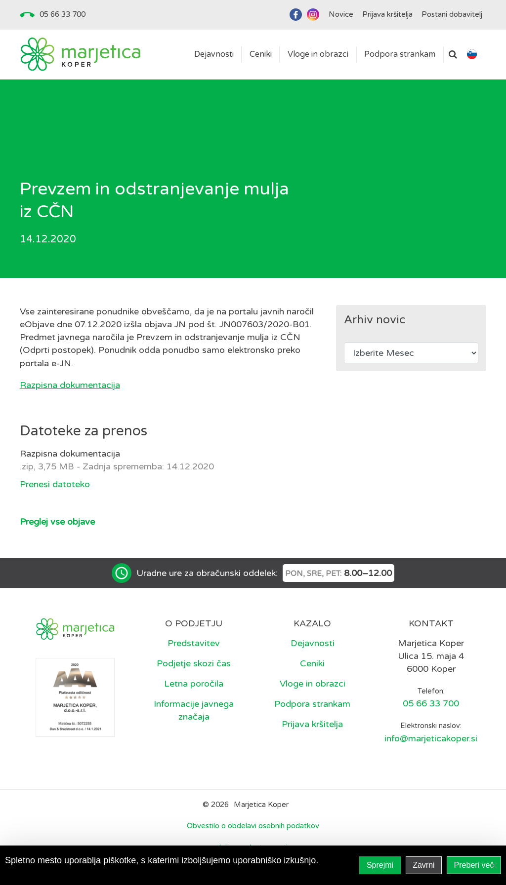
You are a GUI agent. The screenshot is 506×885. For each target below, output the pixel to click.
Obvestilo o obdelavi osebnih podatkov (253, 825)
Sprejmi (380, 865)
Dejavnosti (313, 643)
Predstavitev (194, 643)
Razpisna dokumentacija (70, 385)
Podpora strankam (312, 703)
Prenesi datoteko (55, 484)
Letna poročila (193, 683)
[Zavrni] (494, 865)
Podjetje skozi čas (194, 663)
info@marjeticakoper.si (430, 738)
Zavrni (423, 865)
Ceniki (312, 663)
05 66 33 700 (62, 14)
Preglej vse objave (57, 521)
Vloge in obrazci (312, 683)
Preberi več (474, 865)
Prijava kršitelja (312, 724)
